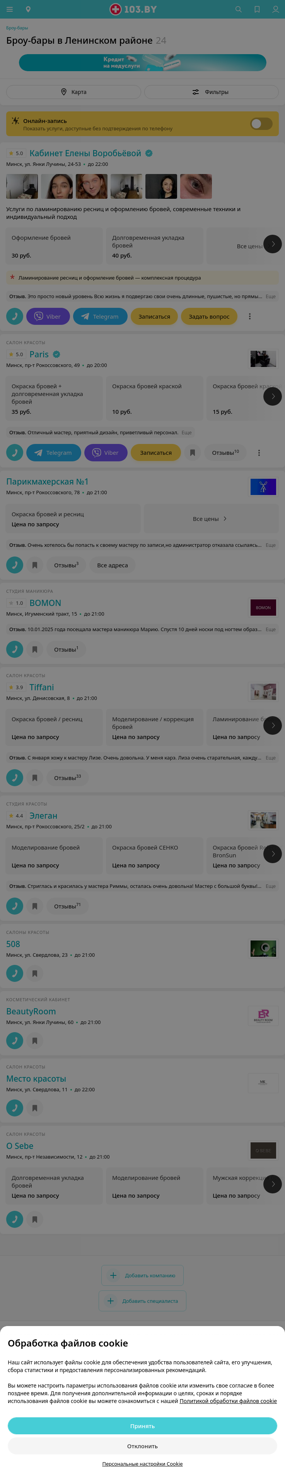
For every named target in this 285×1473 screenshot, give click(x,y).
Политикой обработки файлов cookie (228, 1401)
